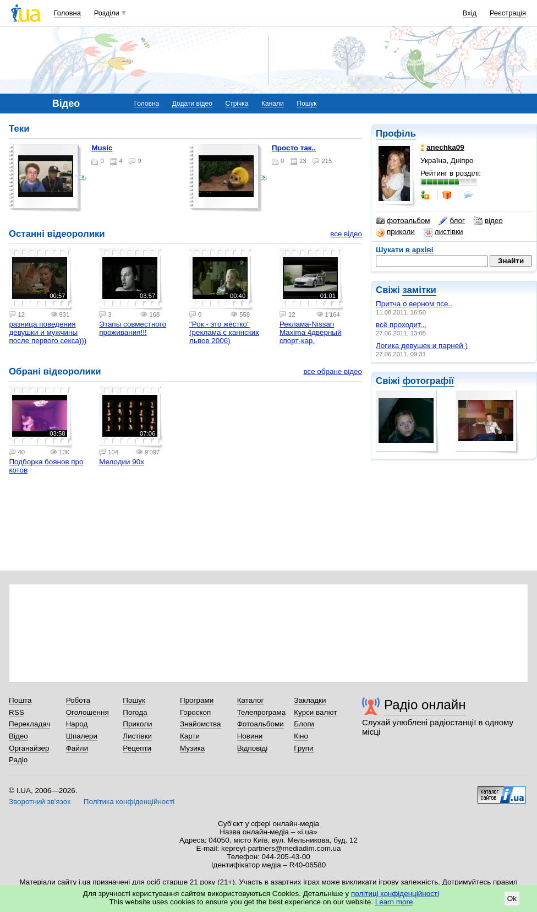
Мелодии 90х (121, 462)
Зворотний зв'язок (39, 801)
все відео (346, 234)
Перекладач (29, 724)
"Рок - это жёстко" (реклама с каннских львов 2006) (224, 332)
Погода (135, 712)
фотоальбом (403, 220)
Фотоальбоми (260, 724)
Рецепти (137, 748)
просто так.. (294, 148)
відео (488, 220)
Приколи (137, 724)
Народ (77, 724)
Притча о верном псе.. (414, 304)
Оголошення (87, 712)
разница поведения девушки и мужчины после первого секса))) (47, 332)
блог (451, 220)
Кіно (301, 736)
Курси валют (315, 712)
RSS (16, 712)
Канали (272, 103)
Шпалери (81, 736)
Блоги (304, 724)
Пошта (20, 700)
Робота (78, 700)
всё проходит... (401, 325)
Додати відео (192, 103)
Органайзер (29, 748)
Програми (196, 700)
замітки (419, 290)
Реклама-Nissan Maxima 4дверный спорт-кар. (311, 332)
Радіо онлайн (425, 704)
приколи (395, 231)
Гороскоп (195, 712)
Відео (18, 736)
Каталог (250, 700)
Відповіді (252, 748)
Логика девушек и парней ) (422, 345)
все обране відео (332, 371)
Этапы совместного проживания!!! (132, 328)
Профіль (396, 133)
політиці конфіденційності (395, 893)
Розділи (106, 13)
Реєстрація (508, 13)
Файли (77, 748)
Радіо (18, 760)
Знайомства (200, 724)
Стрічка (236, 103)
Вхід (470, 13)
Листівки (137, 736)
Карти (190, 736)
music (101, 148)
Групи (303, 748)
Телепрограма (261, 712)
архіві (423, 250)
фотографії (427, 381)
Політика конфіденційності (129, 801)
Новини (250, 736)
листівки (443, 231)
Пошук (306, 103)
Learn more (394, 902)
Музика (192, 748)
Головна (67, 13)
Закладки (310, 700)
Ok (512, 898)
